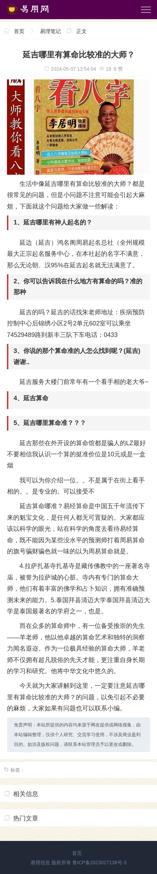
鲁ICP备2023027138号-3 (99, 862)
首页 (19, 31)
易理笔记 (50, 31)
